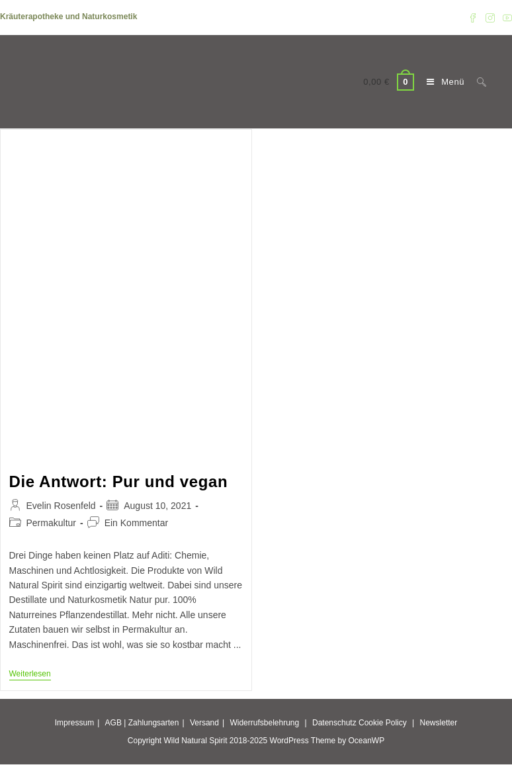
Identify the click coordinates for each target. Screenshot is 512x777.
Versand (204, 722)
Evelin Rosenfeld (61, 505)
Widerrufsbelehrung (264, 722)
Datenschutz (334, 722)
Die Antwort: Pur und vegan (118, 481)
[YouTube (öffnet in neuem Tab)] (505, 17)
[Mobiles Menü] (442, 82)
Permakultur (51, 523)
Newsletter (439, 722)
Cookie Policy (383, 722)
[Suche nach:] (476, 82)
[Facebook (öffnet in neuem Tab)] (473, 17)
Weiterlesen (30, 674)
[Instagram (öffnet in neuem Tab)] (490, 17)
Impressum (74, 722)
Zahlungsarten (153, 722)
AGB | (115, 722)
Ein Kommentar (136, 523)
